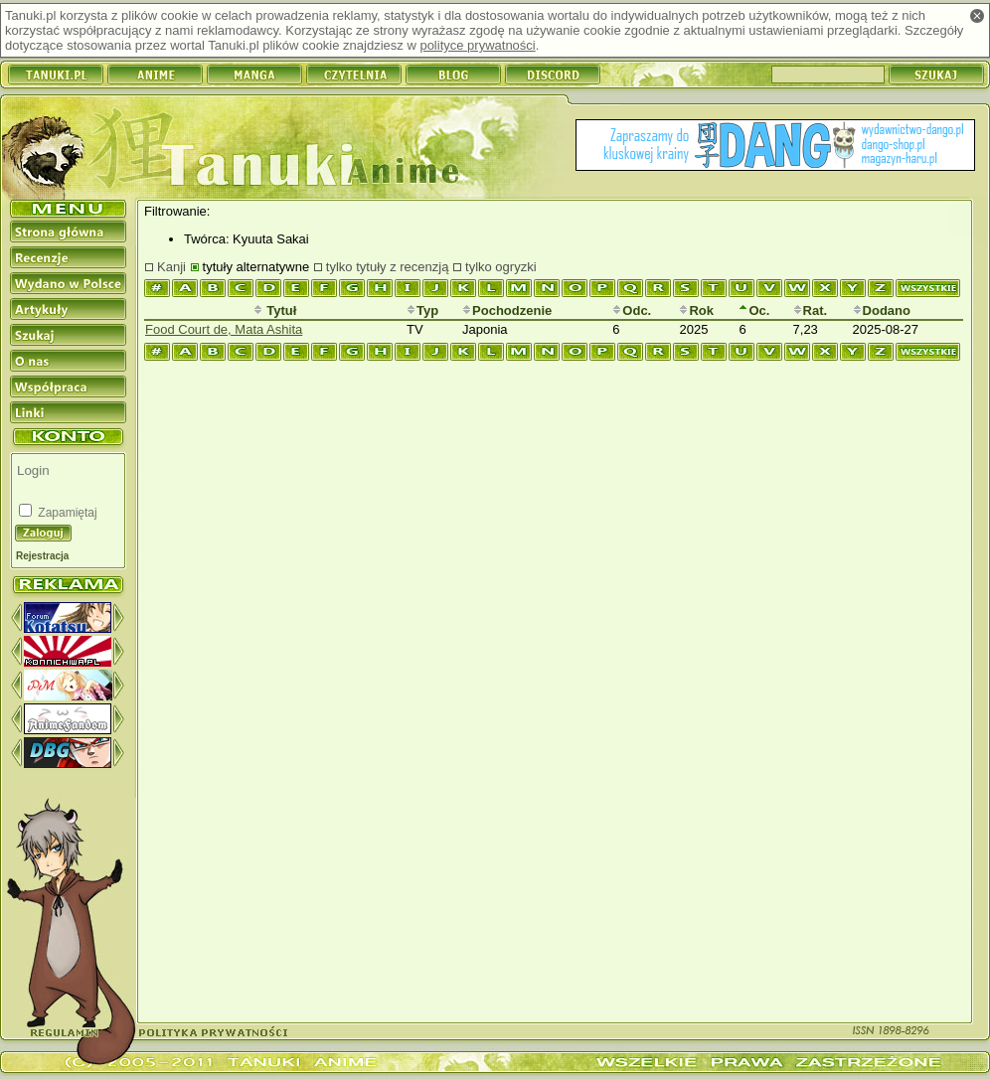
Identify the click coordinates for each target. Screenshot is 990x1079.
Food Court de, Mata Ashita (223, 329)
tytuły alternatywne (256, 266)
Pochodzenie (507, 310)
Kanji (171, 266)
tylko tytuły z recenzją (387, 266)
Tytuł (275, 310)
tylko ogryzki (501, 266)
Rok (696, 310)
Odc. (631, 310)
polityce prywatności (477, 45)
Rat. (810, 310)
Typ (422, 310)
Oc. (754, 310)
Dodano (881, 310)
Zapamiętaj (66, 513)
